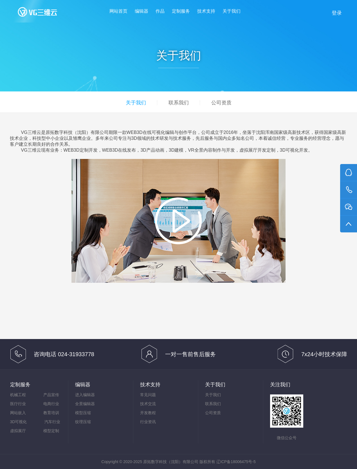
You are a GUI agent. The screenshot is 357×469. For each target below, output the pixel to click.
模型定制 (51, 430)
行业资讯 (148, 421)
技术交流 (148, 403)
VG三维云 (43, 13)
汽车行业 (52, 421)
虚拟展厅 (18, 430)
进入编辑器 (85, 394)
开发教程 (148, 412)
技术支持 (206, 11)
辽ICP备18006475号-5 (236, 461)
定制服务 (181, 11)
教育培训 (51, 412)
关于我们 (232, 11)
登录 (337, 13)
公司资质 (221, 103)
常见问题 (148, 394)
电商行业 (51, 403)
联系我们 (179, 103)
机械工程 (18, 394)
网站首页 (118, 11)
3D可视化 (18, 421)
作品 (160, 11)
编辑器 (141, 11)
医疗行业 (18, 403)
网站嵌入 (18, 412)
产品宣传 (51, 394)
